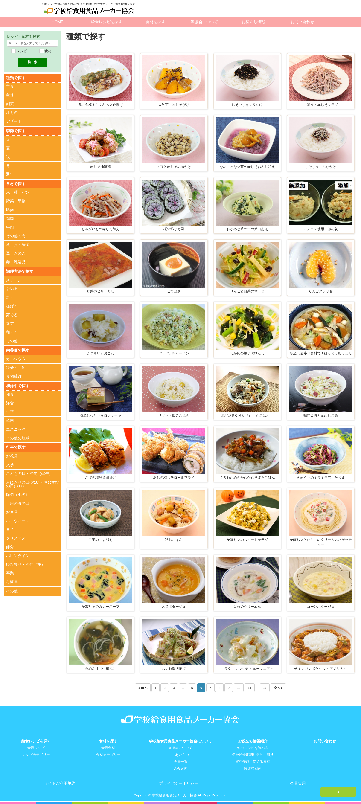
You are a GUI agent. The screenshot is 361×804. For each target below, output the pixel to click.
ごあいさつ (180, 754)
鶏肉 (10, 219)
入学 (10, 466)
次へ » (278, 688)
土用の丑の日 (17, 505)
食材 (48, 51)
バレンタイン (17, 557)
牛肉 (10, 228)
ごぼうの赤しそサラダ (320, 105)
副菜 (10, 104)
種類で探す (16, 78)
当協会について (204, 22)
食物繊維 (14, 377)
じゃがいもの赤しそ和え (100, 229)
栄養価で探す (17, 351)
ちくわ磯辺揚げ (174, 668)
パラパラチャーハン (173, 353)
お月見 (12, 514)
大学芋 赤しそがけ (173, 105)
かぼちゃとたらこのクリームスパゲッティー (321, 542)
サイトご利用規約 (59, 783)
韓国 (10, 422)
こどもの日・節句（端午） (29, 475)
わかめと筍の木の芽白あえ (247, 229)
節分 (10, 548)
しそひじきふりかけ (247, 105)
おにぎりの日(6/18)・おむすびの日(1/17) (32, 486)
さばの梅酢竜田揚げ (100, 477)
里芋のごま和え (100, 540)
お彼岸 (12, 583)
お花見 (12, 458)
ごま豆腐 (174, 291)
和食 (10, 396)
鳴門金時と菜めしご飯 (320, 415)
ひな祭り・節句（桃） (25, 566)
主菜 (10, 95)
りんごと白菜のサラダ (247, 291)
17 (265, 688)
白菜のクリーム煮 (247, 606)
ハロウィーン (17, 522)
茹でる (12, 316)
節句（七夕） (17, 496)
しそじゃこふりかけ (320, 167)
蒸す (10, 324)
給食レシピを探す (106, 22)
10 (239, 688)
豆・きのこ (16, 254)
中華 (10, 413)
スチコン (14, 281)
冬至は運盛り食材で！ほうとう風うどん (321, 353)
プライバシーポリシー (178, 783)
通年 (10, 175)
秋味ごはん (173, 540)
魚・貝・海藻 (17, 245)
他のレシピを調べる (252, 747)
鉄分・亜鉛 (16, 369)
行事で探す (16, 449)
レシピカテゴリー (36, 754)
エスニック (16, 431)
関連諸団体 (252, 768)
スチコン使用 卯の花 (320, 229)
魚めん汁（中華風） (100, 668)
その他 (12, 342)
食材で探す (16, 184)
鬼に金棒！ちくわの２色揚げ (100, 105)
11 (249, 688)
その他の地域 (17, 439)
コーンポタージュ (321, 606)
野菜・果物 (16, 202)
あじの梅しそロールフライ (174, 477)
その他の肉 (16, 236)
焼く (10, 298)
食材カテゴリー (108, 754)
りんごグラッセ (321, 291)
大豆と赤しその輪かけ (174, 167)
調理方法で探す (19, 272)
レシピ (21, 51)
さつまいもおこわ (100, 353)
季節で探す (16, 131)
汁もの (12, 113)
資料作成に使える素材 (253, 761)
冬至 (10, 531)
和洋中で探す (17, 387)
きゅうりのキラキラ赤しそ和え (321, 477)
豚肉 (10, 210)
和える (12, 333)
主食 (10, 87)
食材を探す (155, 22)
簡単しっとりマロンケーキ (100, 415)
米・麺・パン (17, 193)
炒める (12, 289)
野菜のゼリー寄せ (100, 291)
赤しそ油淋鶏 (100, 167)
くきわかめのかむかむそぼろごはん (247, 477)
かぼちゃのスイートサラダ (247, 540)
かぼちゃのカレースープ (100, 606)
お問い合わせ (302, 22)
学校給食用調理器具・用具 (253, 754)
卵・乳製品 (16, 263)
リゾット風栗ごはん (173, 415)
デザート (14, 121)
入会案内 (180, 768)
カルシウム (16, 360)
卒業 (10, 574)
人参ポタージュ (174, 606)
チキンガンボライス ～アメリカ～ (320, 668)
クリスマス (16, 540)
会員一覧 (180, 761)
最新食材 (108, 747)
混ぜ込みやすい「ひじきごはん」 (247, 415)
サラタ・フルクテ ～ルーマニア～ (247, 668)
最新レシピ (36, 747)
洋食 (10, 404)
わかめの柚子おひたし (247, 353)
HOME (57, 22)
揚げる (12, 307)
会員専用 (298, 783)
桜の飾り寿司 (173, 229)
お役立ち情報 (253, 22)
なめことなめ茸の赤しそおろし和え (247, 167)
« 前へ (142, 688)
